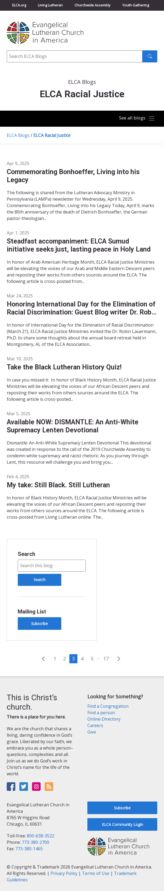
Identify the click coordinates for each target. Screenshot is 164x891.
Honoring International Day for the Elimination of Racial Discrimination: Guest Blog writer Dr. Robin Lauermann (82, 308)
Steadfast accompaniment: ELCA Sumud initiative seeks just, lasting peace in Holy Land (79, 245)
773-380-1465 (29, 849)
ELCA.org (19, 5)
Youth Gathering (135, 5)
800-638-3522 (40, 836)
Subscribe (39, 623)
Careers (95, 725)
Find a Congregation (108, 706)
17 (106, 658)
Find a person (101, 713)
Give (91, 732)
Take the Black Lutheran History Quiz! (64, 367)
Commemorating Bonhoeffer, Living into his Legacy (73, 176)
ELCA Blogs (18, 135)
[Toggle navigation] (136, 118)
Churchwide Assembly (92, 5)
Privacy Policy (64, 873)
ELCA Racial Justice (51, 135)
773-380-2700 (35, 842)
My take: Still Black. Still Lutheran (58, 485)
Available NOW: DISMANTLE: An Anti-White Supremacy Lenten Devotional (72, 426)
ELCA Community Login (122, 824)
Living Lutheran (50, 5)
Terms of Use (95, 873)
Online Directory (103, 719)
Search (26, 554)
